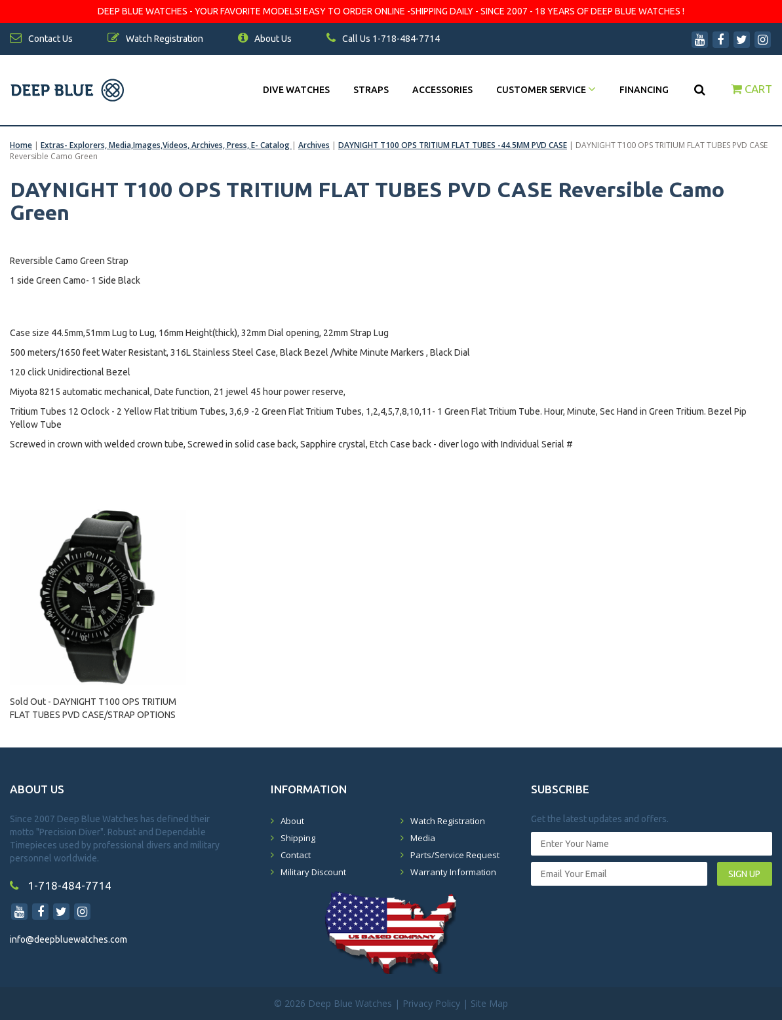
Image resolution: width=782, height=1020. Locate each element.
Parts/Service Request (454, 855)
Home (21, 145)
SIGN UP (744, 874)
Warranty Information (453, 872)
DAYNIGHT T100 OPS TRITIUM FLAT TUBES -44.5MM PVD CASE (452, 145)
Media (422, 838)
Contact (296, 855)
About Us (265, 38)
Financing (644, 90)
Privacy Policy (431, 1003)
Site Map (489, 1003)
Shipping (298, 838)
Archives (314, 145)
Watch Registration (447, 821)
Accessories (442, 90)
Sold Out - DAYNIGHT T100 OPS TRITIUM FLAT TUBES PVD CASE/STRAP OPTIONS (93, 708)
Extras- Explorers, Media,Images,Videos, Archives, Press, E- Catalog (166, 145)
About (292, 821)
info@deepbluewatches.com (68, 939)
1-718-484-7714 (60, 885)
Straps (371, 90)
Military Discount (313, 872)
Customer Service (546, 90)
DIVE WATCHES (296, 90)
